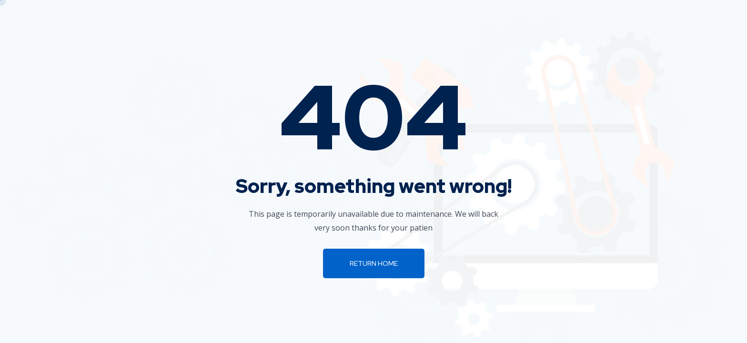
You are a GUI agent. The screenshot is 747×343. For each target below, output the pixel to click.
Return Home (374, 263)
